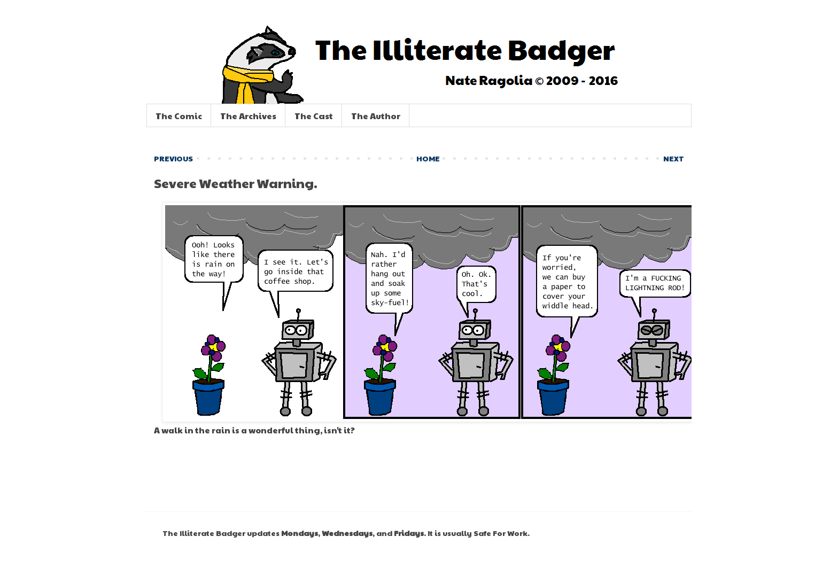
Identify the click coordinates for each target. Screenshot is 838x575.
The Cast (313, 116)
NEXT (673, 158)
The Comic (179, 116)
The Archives (248, 116)
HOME (428, 158)
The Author (375, 116)
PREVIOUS (173, 158)
